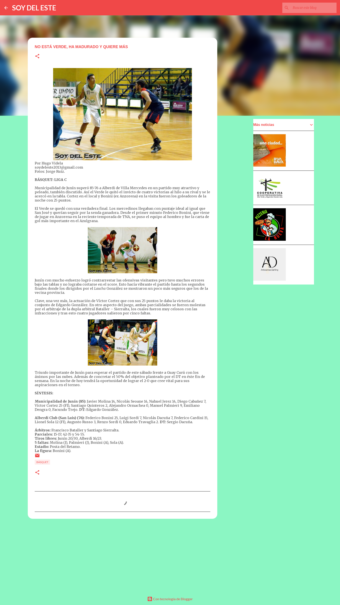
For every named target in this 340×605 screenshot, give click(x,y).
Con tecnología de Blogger (170, 599)
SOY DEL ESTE (34, 7)
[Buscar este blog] (314, 8)
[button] (37, 56)
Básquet (42, 462)
